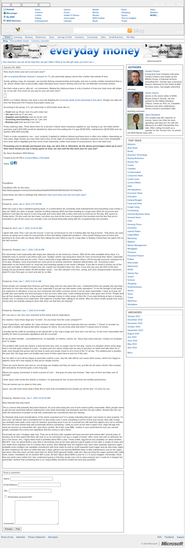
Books (130, 151)
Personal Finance (135, 256)
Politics (130, 259)
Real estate (132, 262)
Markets (131, 242)
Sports (124, 15)
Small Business (116, 37)
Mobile (96, 9)
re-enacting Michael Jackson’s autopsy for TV (29, 76)
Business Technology (137, 155)
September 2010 (135, 330)
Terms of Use (7, 537)
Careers (39, 12)
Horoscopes (69, 18)
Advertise (20, 537)
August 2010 (133, 333)
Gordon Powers (152, 71)
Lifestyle (45, 5)
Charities (131, 168)
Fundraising (132, 210)
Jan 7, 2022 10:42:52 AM (38, 398)
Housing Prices (134, 224)
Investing (18, 37)
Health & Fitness (71, 15)
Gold (129, 221)
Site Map (130, 37)
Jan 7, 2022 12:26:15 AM (30, 228)
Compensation (134, 172)
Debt (129, 186)
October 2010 (133, 327)
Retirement (41, 37)
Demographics (134, 189)
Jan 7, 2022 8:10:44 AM (33, 310)
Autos (6, 5)
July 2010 (131, 337)
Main (51, 62)
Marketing (132, 238)
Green (67, 12)
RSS (159, 537)
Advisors (131, 144)
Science (131, 280)
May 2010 (132, 344)
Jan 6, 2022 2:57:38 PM (30, 204)
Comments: (9, 524)
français (179, 32)
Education (132, 196)
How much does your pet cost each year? (66, 195)
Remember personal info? (18, 497)
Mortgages (132, 249)
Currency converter (40, 41)
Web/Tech (132, 301)
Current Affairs (31, 158)
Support (180, 537)
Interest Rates (134, 231)
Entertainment (30, 5)
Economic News (134, 193)
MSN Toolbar (99, 18)
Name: (7, 479)
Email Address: (11, 485)
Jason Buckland (152, 115)
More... (130, 353)
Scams (130, 276)
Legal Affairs (133, 235)
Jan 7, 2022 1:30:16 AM (33, 249)
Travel (124, 21)
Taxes (51, 37)
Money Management (137, 245)
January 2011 (133, 316)
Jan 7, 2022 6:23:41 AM (30, 281)
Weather (154, 12)
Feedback (169, 537)
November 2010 (134, 323)
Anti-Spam (53, 537)
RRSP (130, 269)
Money (16, 5)
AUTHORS (134, 67)
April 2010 (132, 347)
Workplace (132, 304)
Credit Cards (133, 179)
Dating (38, 18)
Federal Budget (134, 200)
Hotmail (170, 4)
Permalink (44, 158)
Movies (96, 15)
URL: (6, 491)
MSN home (159, 4)
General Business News (138, 214)
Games (67, 9)
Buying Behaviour (135, 158)
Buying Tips (132, 162)
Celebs (38, 15)
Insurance (79, 37)
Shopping (125, 12)
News (124, 9)
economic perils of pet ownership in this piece (80, 100)
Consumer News (135, 175)
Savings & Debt (64, 37)
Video (180, 4)
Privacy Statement (36, 537)
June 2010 (132, 340)
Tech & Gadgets (128, 18)
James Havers (152, 93)
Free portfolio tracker (19, 41)
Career (130, 165)
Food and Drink (134, 203)
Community (92, 37)
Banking (29, 37)
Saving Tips (132, 273)
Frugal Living (133, 207)
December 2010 (134, 320)
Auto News (132, 148)
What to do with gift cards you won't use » (74, 62)
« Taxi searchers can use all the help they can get (24, 62)
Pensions (131, 252)
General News (134, 217)
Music (95, 21)
